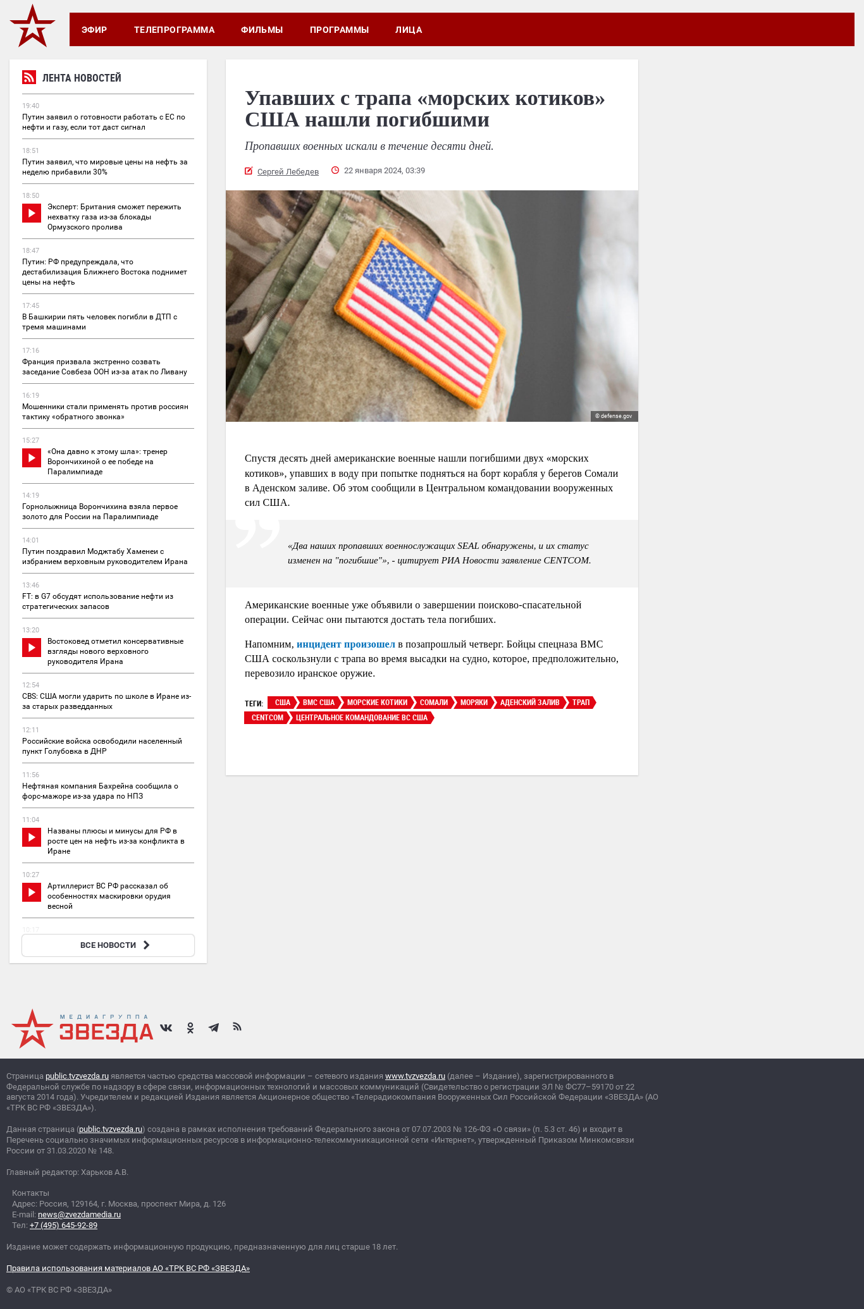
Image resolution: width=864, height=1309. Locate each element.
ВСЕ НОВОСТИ (116, 945)
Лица (408, 30)
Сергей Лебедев (288, 171)
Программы (339, 30)
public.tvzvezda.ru (77, 1076)
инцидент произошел (346, 644)
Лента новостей (71, 79)
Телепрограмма (174, 30)
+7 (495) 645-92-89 (63, 1225)
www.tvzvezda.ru (415, 1076)
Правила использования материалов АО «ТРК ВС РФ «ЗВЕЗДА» (128, 1268)
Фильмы (262, 30)
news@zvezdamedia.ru (79, 1214)
